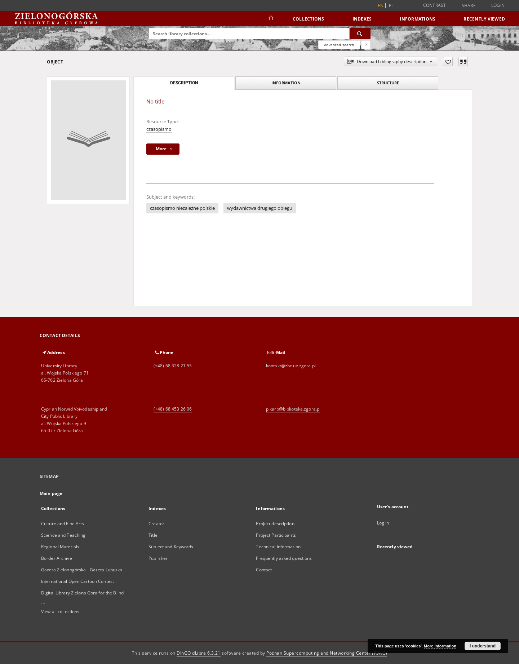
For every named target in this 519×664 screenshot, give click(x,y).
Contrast (434, 5)
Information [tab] (286, 82)
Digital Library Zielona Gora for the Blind (82, 593)
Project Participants (276, 535)
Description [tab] (184, 82)
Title (153, 535)
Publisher (158, 558)
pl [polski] (391, 5)
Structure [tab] (388, 82)
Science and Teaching (63, 535)
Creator (156, 524)
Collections (308, 19)
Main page (51, 493)
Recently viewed (484, 19)
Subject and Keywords (170, 547)
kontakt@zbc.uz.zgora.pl (291, 366)
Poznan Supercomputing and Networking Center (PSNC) (326, 653)
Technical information (278, 547)
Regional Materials (60, 547)
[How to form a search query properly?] (366, 44)
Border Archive (56, 558)
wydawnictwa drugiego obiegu (259, 208)
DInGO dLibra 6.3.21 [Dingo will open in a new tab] (199, 653)
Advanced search (339, 44)
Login (498, 5)
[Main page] (270, 19)
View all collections (60, 611)
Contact (264, 570)
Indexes (362, 19)
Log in (383, 523)
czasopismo (159, 129)
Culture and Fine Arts (62, 524)
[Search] (360, 33)
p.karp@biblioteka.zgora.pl (293, 409)
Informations (417, 19)
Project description (275, 524)
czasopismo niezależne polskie (182, 208)
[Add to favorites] (448, 61)
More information (440, 646)
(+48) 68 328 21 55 (173, 366)
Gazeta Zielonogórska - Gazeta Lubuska (81, 570)
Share (469, 6)
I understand (483, 645)
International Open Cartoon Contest (77, 581)
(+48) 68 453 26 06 (173, 409)
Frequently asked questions (284, 558)
